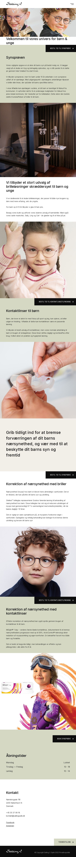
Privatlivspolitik (64, 852)
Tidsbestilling (66, 842)
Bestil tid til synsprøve (62, 48)
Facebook (10, 822)
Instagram (10, 826)
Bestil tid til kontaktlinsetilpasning (56, 301)
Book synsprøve (65, 738)
